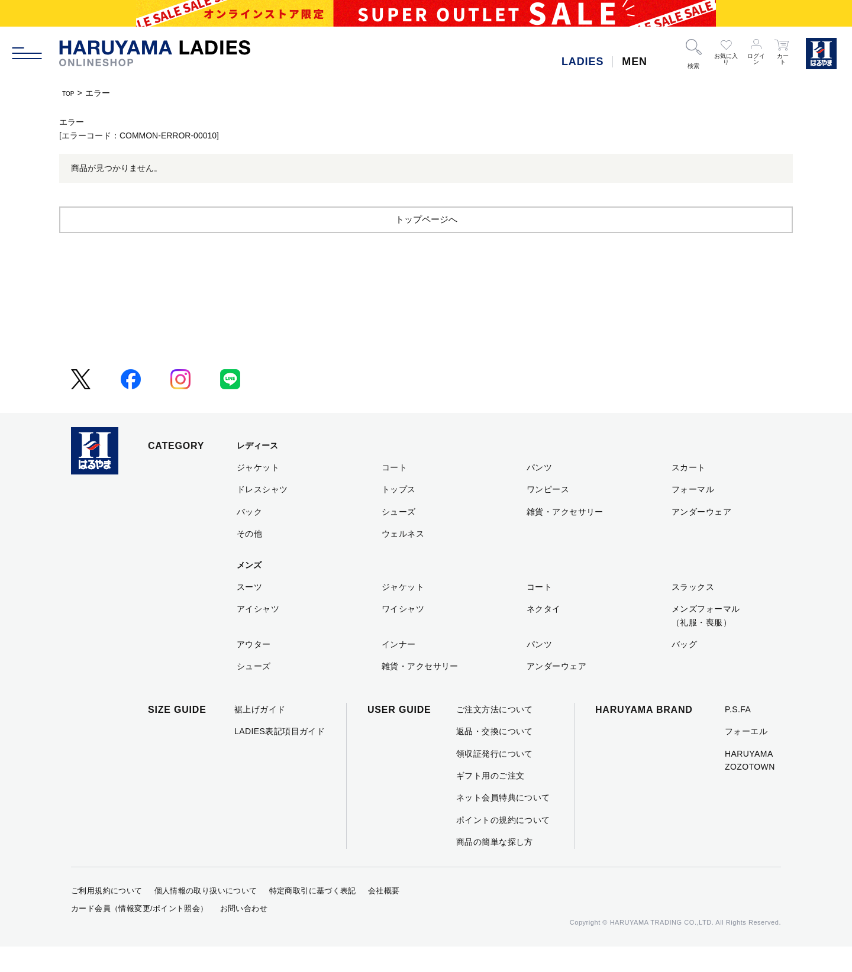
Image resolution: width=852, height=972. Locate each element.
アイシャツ (258, 634)
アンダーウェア (701, 537)
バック (249, 537)
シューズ (399, 537)
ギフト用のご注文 (490, 801)
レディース (257, 471)
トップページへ (426, 244)
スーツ (249, 612)
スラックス (693, 612)
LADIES (582, 61)
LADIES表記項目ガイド (279, 756)
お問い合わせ (243, 933)
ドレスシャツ (262, 514)
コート (394, 493)
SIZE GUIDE (177, 735)
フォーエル (746, 756)
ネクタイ (544, 634)
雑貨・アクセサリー (565, 537)
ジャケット (258, 493)
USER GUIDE (399, 735)
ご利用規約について (107, 916)
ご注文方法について (494, 735)
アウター (254, 669)
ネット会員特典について (503, 823)
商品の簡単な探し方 (494, 867)
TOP (70, 93)
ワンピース (548, 514)
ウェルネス (403, 559)
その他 (249, 559)
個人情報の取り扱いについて (205, 916)
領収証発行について (494, 779)
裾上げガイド (260, 735)
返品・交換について (494, 756)
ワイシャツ (403, 634)
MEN (634, 61)
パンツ (539, 493)
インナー (399, 669)
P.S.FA (738, 735)
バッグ (684, 669)
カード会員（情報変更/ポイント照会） (139, 933)
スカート (689, 493)
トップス (399, 514)
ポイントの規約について (503, 845)
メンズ (249, 590)
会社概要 (384, 916)
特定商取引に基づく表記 (312, 916)
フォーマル (693, 514)
